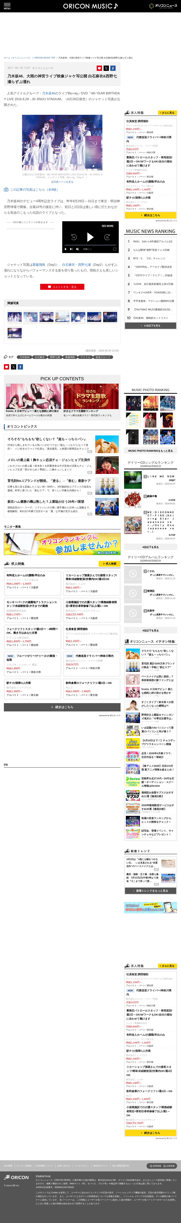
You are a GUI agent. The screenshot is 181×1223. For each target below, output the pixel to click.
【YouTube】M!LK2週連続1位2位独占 (154, 309)
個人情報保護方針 (120, 1166)
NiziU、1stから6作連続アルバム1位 (153, 241)
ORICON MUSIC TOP (44, 58)
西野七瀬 (84, 264)
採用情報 (157, 1166)
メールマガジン (81, 1166)
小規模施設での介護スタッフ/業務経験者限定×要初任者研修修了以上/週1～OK (149, 1111)
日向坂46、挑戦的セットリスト (150, 317)
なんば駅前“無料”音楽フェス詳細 (151, 249)
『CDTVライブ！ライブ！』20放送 (153, 275)
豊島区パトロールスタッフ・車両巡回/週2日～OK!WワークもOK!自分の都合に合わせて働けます (149, 161)
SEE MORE (107, 226)
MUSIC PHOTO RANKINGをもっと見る (150, 450)
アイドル (85, 357)
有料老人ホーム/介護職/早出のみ (145, 181)
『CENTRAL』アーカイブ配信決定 (152, 266)
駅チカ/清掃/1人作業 (138, 197)
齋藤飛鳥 (39, 264)
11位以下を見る (150, 325)
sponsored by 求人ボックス (110, 715)
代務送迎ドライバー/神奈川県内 (148, 139)
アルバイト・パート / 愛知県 (33, 610)
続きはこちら (64, 707)
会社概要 (8, 1166)
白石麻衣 (68, 264)
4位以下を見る (150, 547)
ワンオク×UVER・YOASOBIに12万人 (154, 292)
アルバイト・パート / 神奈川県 (33, 663)
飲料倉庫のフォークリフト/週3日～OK (149, 1091)
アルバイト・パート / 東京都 (33, 689)
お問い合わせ (63, 1166)
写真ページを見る (63, 181)
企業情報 (170, 1166)
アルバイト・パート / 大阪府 (33, 581)
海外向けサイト (100, 1166)
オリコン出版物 (24, 1166)
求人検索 (111, 563)
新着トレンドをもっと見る (150, 890)
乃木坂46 (48, 93)
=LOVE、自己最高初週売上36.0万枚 (153, 284)
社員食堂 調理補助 (137, 121)
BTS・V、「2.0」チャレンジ (149, 258)
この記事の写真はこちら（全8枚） (32, 189)
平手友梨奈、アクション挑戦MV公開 (153, 301)
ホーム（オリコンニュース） (17, 58)
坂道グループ (103, 357)
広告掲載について (44, 1166)
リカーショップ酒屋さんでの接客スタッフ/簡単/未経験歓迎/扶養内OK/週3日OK (149, 1071)
